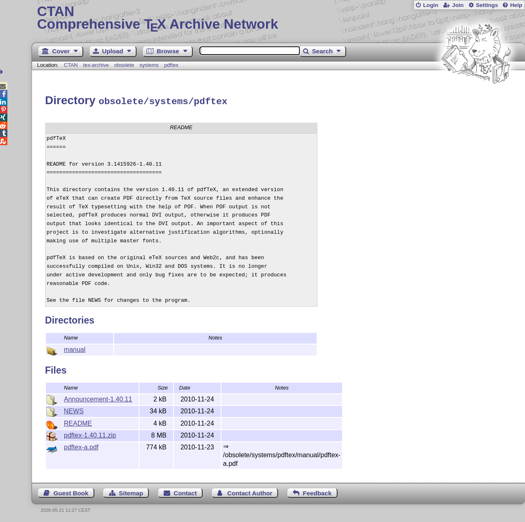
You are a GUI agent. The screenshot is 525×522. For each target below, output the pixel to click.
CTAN (71, 65)
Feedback (317, 491)
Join (457, 5)
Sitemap (131, 491)
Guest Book (70, 491)
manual (74, 348)
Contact (185, 491)
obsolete (124, 65)
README (78, 422)
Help (516, 5)
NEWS (74, 409)
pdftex (171, 65)
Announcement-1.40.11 (98, 397)
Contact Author (249, 491)
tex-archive (96, 65)
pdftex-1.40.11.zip (90, 434)
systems (149, 65)
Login (430, 5)
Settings (487, 5)
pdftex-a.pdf (81, 445)
